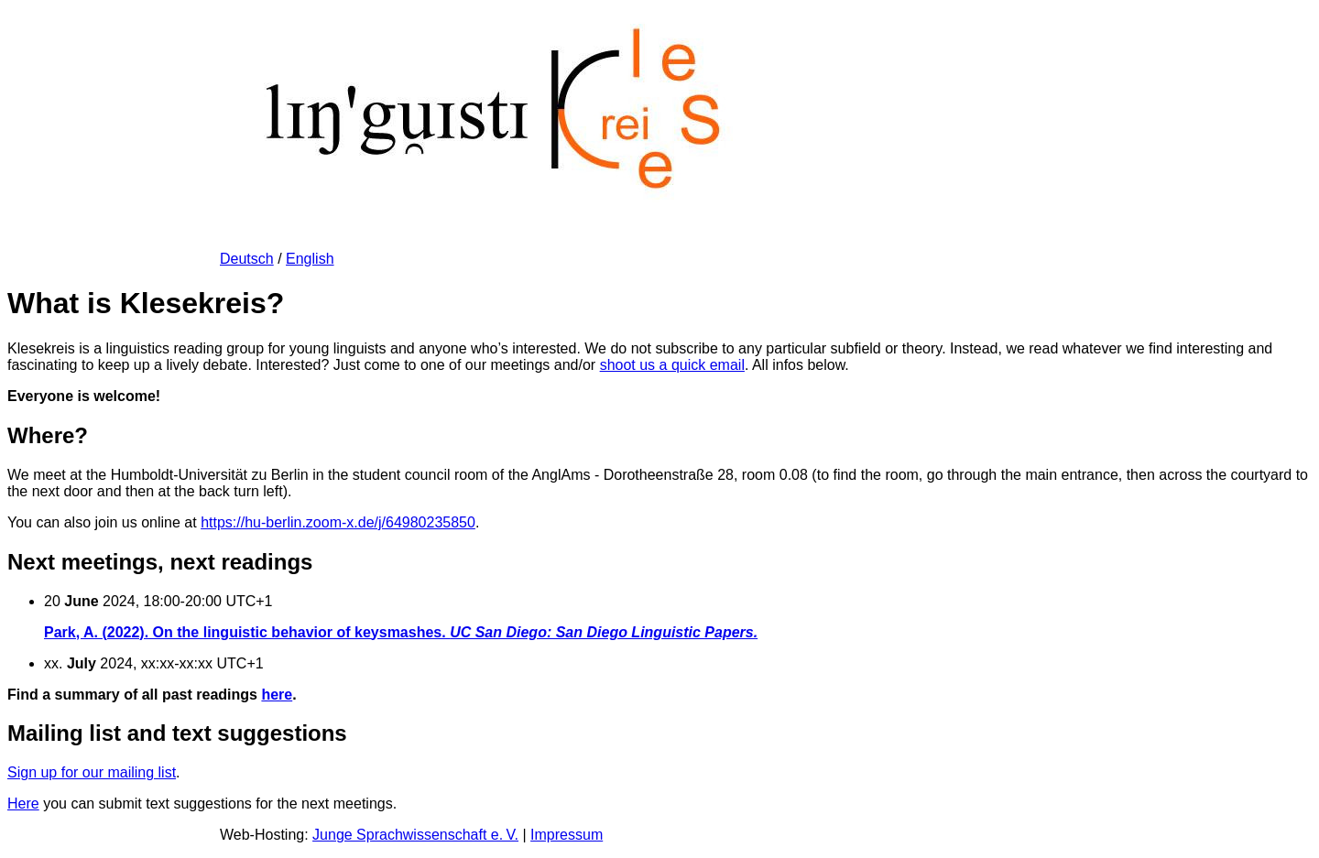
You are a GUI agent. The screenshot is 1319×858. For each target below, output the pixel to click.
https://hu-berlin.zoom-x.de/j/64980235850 (338, 522)
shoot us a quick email (672, 365)
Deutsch (247, 258)
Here (23, 803)
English (309, 258)
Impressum (566, 834)
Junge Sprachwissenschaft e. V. (415, 834)
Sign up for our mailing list (91, 772)
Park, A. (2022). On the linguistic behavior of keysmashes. (401, 632)
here (276, 694)
